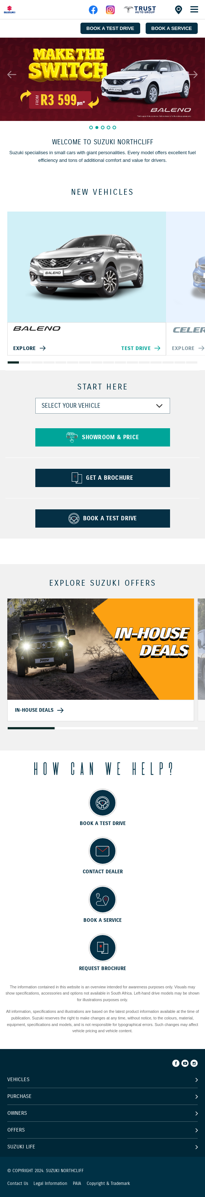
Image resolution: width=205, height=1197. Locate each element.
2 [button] (96, 127)
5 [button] (114, 127)
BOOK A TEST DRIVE (110, 28)
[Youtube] (185, 1063)
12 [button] (144, 362)
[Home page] (22, 9)
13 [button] (156, 362)
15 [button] (180, 362)
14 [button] (168, 362)
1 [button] (91, 127)
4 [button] (108, 127)
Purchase (19, 1096)
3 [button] (103, 127)
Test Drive (135, 348)
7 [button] (84, 362)
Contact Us (17, 1183)
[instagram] (110, 12)
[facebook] (139, 12)
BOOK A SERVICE (171, 28)
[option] (102, 79)
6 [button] (73, 362)
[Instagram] (194, 1063)
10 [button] (120, 362)
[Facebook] (176, 1063)
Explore (24, 348)
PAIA (77, 1183)
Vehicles (18, 1079)
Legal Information (50, 1183)
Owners (17, 1113)
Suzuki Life (21, 1146)
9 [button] (108, 362)
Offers (16, 1129)
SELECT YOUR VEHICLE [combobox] (71, 406)
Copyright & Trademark (108, 1183)
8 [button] (96, 362)
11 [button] (132, 362)
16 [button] (192, 362)
